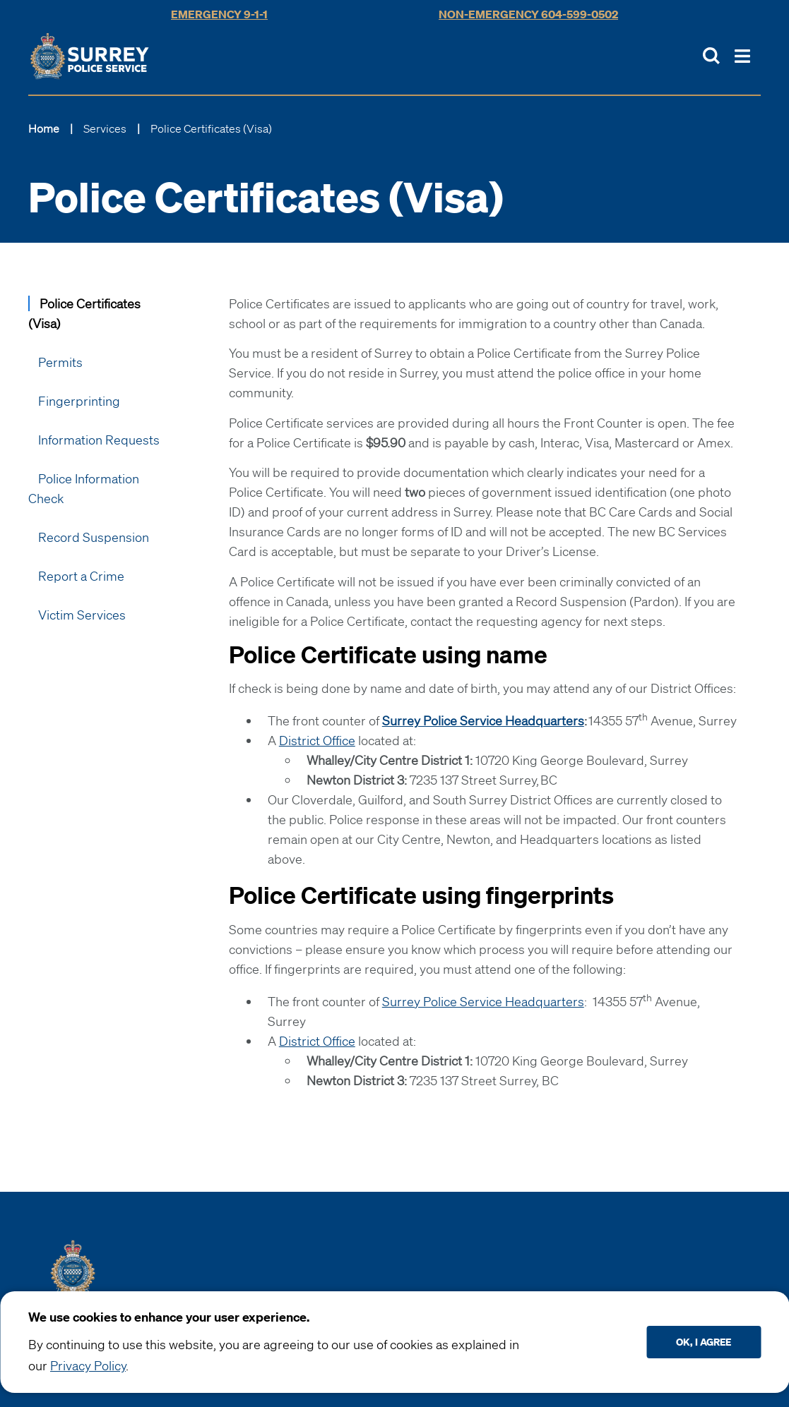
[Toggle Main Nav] (742, 56)
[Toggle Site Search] (711, 55)
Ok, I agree (703, 1341)
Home (43, 128)
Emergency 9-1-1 (219, 14)
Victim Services (82, 614)
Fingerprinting (79, 401)
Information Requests (99, 439)
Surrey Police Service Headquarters (483, 1001)
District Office (317, 740)
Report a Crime (81, 576)
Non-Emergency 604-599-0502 (528, 14)
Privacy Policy (88, 1365)
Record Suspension (93, 537)
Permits (60, 362)
